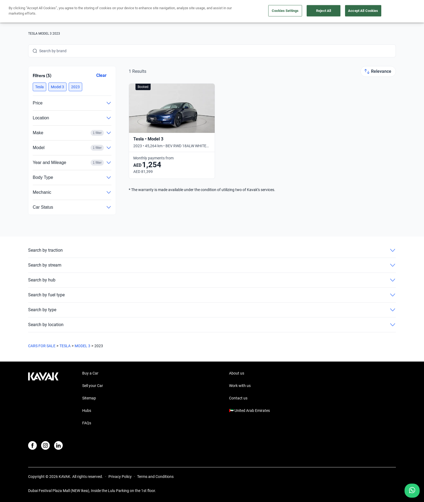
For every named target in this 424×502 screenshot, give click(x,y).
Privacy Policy (120, 476)
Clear (101, 75)
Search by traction (212, 250)
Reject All (323, 11)
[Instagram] (45, 445)
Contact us (238, 398)
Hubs (86, 410)
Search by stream (212, 265)
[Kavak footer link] (43, 398)
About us (236, 373)
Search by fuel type (212, 295)
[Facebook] (32, 445)
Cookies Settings (285, 11)
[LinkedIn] (58, 445)
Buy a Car (90, 373)
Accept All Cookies (363, 11)
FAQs (86, 423)
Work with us (240, 385)
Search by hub (212, 280)
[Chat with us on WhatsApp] (412, 490)
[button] (39, 87)
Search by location (212, 325)
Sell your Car (92, 385)
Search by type (212, 310)
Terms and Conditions (155, 476)
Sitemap (89, 398)
